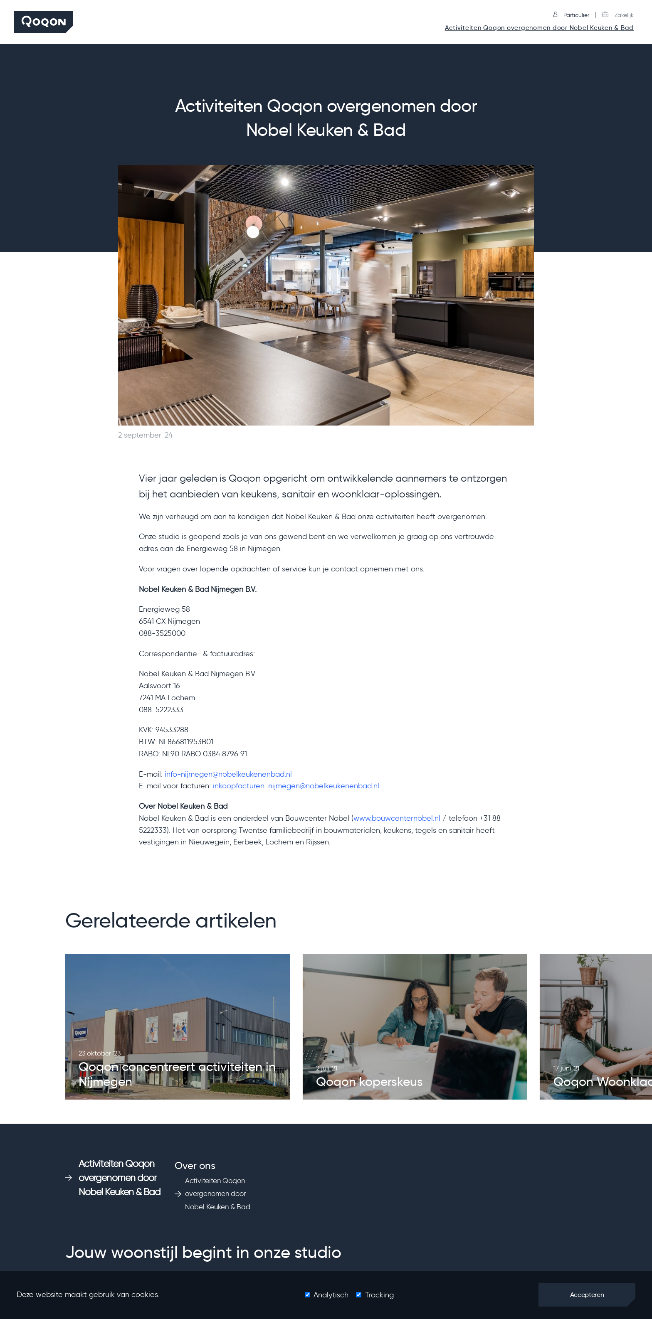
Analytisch (331, 1294)
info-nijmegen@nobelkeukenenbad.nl (228, 774)
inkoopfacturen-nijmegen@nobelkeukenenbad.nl (296, 785)
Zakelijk (618, 15)
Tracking (379, 1294)
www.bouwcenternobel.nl (396, 818)
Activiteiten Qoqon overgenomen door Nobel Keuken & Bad (539, 28)
